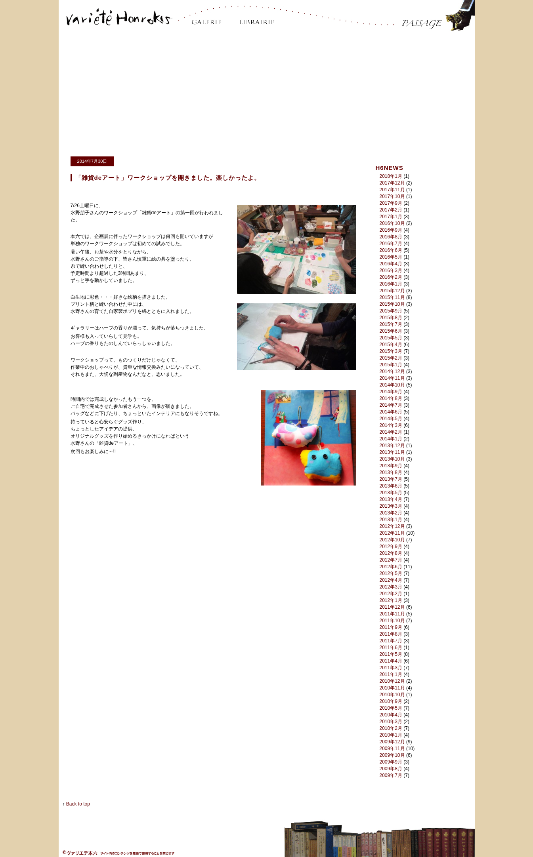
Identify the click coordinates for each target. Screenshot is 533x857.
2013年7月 (391, 479)
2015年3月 (391, 351)
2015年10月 (392, 304)
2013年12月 (392, 445)
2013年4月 (391, 499)
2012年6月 (391, 566)
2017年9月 (391, 203)
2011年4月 (391, 661)
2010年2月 (391, 728)
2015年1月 (391, 365)
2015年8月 (391, 317)
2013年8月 (391, 472)
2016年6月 (391, 250)
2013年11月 (392, 452)
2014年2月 (391, 432)
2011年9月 (391, 627)
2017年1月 (391, 216)
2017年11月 (392, 189)
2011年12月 (392, 607)
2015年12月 (392, 290)
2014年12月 (392, 371)
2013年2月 (391, 513)
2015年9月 (391, 311)
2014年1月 (391, 439)
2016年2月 (391, 277)
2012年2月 (391, 593)
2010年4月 (391, 715)
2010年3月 (391, 721)
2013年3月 (391, 506)
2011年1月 (391, 674)
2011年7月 (391, 641)
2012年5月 (391, 573)
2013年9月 (391, 465)
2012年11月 (392, 533)
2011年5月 (391, 654)
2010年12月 (392, 681)
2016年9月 (391, 230)
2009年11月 (392, 748)
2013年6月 (391, 486)
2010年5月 (391, 708)
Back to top (78, 804)
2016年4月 (391, 264)
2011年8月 (391, 634)
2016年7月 (391, 243)
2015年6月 (391, 331)
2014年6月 (391, 412)
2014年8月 (391, 398)
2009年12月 (392, 742)
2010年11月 (392, 688)
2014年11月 (392, 378)
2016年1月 (391, 284)
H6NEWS (389, 167)
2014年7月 (391, 405)
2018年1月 (391, 176)
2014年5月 (391, 418)
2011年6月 (391, 647)
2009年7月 (391, 775)
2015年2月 (391, 358)
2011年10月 (392, 620)
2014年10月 (392, 385)
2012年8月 (391, 553)
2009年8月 (391, 768)
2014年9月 (391, 391)
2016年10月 (392, 223)
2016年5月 (391, 257)
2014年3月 (391, 425)
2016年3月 (391, 270)
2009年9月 (391, 762)
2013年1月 (391, 519)
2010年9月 (391, 701)
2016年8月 (391, 237)
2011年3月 (391, 667)
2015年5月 (391, 338)
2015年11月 (392, 297)
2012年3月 (391, 587)
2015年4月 (391, 344)
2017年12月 (392, 183)
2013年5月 (391, 492)
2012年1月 (391, 600)
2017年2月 (391, 210)
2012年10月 (392, 540)
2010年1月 (391, 735)
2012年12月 (392, 526)
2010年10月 (392, 694)
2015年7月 (391, 324)
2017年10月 (392, 196)
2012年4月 (391, 580)
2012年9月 (391, 546)
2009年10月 (392, 755)
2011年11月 (392, 614)
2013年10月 (392, 459)
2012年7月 (391, 560)
